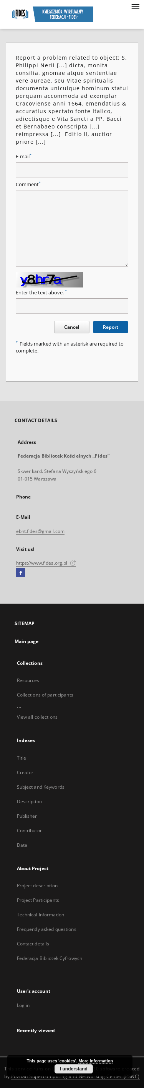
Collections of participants (45, 695)
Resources (28, 680)
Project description (37, 885)
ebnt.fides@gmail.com (40, 531)
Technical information (41, 914)
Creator (25, 772)
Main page (27, 641)
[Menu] (135, 6)
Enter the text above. (41, 292)
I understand (74, 1069)
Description (29, 801)
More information (95, 1061)
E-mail (23, 156)
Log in (23, 1005)
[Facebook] (20, 573)
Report (110, 327)
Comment (28, 184)
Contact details (33, 943)
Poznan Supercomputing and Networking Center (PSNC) (75, 1076)
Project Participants (38, 900)
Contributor (29, 830)
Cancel (71, 327)
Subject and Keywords (41, 787)
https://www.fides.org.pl (46, 563)
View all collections (37, 717)
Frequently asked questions (46, 929)
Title (21, 758)
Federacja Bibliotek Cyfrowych (49, 958)
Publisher (27, 816)
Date (22, 845)
